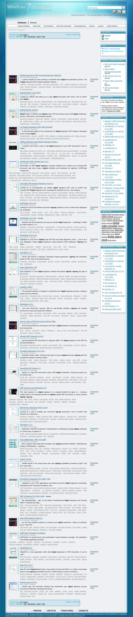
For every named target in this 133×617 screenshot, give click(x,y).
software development (63, 579)
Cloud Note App (66, 296)
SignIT (84, 473)
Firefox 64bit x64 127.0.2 (114, 137)
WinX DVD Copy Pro (113, 76)
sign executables (80, 576)
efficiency (71, 542)
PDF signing (45, 173)
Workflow (23, 507)
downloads (32, 36)
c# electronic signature (51, 490)
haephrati (37, 574)
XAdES (83, 453)
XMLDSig (36, 453)
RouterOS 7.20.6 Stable (114, 193)
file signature (46, 542)
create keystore (52, 544)
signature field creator (66, 419)
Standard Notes (35, 296)
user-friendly (62, 119)
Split (75, 505)
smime (64, 591)
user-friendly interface (70, 104)
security (34, 136)
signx (84, 382)
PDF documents (80, 557)
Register (108, 36)
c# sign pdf (64, 153)
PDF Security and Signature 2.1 (33, 388)
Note (41, 301)
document (31, 284)
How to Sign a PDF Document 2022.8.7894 (38, 321)
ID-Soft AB (24, 276)
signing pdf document (115, 220)
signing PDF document (30, 173)
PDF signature (33, 104)
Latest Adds (36, 26)
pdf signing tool (34, 200)
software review (26, 360)
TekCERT (50, 436)
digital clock (106, 214)
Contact (112, 4)
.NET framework (26, 488)
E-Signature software (27, 279)
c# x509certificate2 (79, 153)
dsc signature (32, 106)
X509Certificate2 (39, 153)
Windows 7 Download (17, 30)
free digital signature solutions (31, 281)
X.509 (76, 313)
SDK (21, 505)
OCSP (41, 591)
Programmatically (26, 89)
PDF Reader (76, 507)
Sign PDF (64, 215)
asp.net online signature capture (45, 488)
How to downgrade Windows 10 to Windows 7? (113, 51)
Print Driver (67, 505)
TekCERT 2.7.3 (26, 425)
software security (45, 471)
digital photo (114, 232)
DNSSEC (45, 453)
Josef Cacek (75, 559)
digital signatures (27, 247)
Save (92, 81)
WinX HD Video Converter (115, 64)
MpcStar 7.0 (109, 151)
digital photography (107, 218)
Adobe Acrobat (64, 382)
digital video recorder (110, 224)
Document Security (34, 84)
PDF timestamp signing (43, 178)
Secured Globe (41, 579)
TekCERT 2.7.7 (26, 253)
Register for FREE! (114, 111)
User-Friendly (81, 212)
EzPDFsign (26, 180)
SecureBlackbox (80, 451)
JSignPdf (66, 559)
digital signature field (44, 416)
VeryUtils (27, 192)
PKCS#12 (23, 436)
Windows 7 (24, 200)
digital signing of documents (76, 279)
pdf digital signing (118, 215)
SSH (30, 456)
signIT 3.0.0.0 (25, 459)
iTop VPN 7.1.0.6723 (113, 185)
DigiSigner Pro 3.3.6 (28, 235)
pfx (85, 101)
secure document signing (29, 229)
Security (54, 192)
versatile (66, 377)
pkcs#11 (20, 402)
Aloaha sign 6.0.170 (28, 582)
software (34, 158)
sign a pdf (82, 380)
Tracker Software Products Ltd (36, 515)
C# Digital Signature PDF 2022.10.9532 (36, 127)
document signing (56, 281)
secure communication (56, 594)
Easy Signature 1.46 (28, 267)
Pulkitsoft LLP (45, 104)
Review (49, 402)
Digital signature (40, 156)
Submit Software (112, 26)
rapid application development (31, 475)
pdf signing (52, 195)
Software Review (45, 87)
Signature (12, 399)
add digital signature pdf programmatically (63, 151)
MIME (63, 453)
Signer (57, 215)
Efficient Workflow (68, 212)
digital (67, 276)
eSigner (40, 106)
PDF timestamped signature (61, 175)
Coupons (101, 26)
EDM (22, 512)
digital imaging (118, 217)
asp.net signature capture (72, 490)
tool (16, 178)
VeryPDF (42, 402)
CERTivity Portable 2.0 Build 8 (32, 533)
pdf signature (63, 192)
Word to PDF (57, 512)
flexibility (36, 544)
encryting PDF (16, 180)
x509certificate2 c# (57, 158)
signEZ (27, 298)
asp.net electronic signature (38, 493)
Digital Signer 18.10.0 (29, 110)
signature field (44, 419)
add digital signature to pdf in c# (32, 151)
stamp (66, 229)
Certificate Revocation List (68, 434)
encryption (32, 261)
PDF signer (13, 247)
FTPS (33, 451)
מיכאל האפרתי (61, 576)
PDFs (55, 313)
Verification (45, 200)
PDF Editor (82, 510)
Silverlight (82, 448)
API (65, 512)
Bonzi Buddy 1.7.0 (112, 306)
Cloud (46, 301)
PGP (29, 453)
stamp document (80, 227)
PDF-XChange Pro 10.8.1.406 (32, 496)
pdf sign (71, 192)
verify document (34, 232)
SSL (21, 264)
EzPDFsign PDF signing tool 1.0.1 (34, 162)
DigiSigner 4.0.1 (26, 304)
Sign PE (70, 576)
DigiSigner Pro (52, 249)
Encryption (68, 298)
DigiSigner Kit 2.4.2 (28, 203)
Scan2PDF (33, 512)
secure (53, 173)
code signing (57, 471)
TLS (70, 448)
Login (107, 38)
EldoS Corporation (26, 448)
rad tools (45, 468)
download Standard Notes (29, 301)
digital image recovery (108, 230)
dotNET (75, 448)
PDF (61, 84)
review (62, 279)
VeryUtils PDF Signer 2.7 (30, 368)
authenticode (31, 576)
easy (46, 281)
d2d (21, 591)
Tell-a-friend (103, 4)
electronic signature (62, 106)
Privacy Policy (67, 610)
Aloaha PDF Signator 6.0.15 (31, 336)
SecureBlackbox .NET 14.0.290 (33, 440)
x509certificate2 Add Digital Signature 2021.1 (39, 142)
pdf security (29, 402)
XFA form (53, 510)
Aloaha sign (42, 594)
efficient (47, 119)
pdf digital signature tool (77, 195)
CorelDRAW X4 (111, 148)
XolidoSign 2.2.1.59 (28, 218)
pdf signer (28, 197)
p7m (33, 596)
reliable (36, 121)
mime (51, 591)
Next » (26, 35)
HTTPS (55, 451)
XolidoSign (49, 229)
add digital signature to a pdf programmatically (52, 138)
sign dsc (37, 101)
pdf (36, 402)
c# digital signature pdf (65, 136)
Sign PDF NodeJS (55, 530)
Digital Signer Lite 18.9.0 (30, 93)
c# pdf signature (44, 158)
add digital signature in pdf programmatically (69, 87)
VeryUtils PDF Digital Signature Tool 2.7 (36, 184)
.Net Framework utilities (71, 473)
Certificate (82, 434)
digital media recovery (108, 234)
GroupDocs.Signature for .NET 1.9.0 (35, 479)
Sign (46, 212)
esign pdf (23, 377)
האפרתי (51, 579)
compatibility (27, 544)
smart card (57, 104)
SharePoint (82, 416)
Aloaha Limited (25, 596)
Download (94, 79)
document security (26, 101)
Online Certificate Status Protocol (37, 434)
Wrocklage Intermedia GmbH (30, 345)
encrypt (57, 261)
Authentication (62, 195)
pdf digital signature (41, 197)
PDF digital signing (24, 175)
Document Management (53, 505)
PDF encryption (15, 173)
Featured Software (24, 26)
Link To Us (121, 4)
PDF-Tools (71, 512)
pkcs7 (71, 591)
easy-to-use (47, 247)
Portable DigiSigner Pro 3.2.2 (32, 351)
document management (67, 510)
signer (66, 249)
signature (23, 227)
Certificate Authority (35, 436)
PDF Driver (82, 505)
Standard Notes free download (44, 298)
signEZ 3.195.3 (26, 287)
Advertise (37, 610)
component (24, 456)
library (71, 451)
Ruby (30, 399)
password (43, 557)
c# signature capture (56, 493)
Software (22, 22)
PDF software (50, 136)
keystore (29, 542)
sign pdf (23, 104)
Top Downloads (48, 26)
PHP (56, 399)
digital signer (49, 106)
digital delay (119, 230)
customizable (24, 249)
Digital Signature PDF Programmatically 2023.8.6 (40, 75)
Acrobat (29, 510)
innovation (12, 542)
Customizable (25, 215)
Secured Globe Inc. (79, 579)
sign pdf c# (52, 153)
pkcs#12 (20, 399)
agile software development (59, 468)
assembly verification (78, 468)
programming (55, 453)
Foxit (26, 512)
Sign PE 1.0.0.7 (26, 565)
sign (42, 229)
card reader (43, 399)
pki (21, 313)
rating (39, 36)
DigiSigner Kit (49, 215)
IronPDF (23, 84)
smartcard (82, 313)
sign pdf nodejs (51, 527)
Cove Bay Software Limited (30, 468)
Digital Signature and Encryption (47, 279)
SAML (49, 451)
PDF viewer (42, 249)
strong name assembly (53, 473)
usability (43, 544)
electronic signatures (36, 276)
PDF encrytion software (40, 175)
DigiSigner (65, 316)
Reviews (92, 26)
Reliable (41, 215)
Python (51, 399)
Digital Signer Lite (64, 101)
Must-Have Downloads (64, 26)
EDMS (30, 507)
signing (30, 333)
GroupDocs (36, 490)
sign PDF (57, 247)
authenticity (31, 579)
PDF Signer (54, 212)
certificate (23, 261)
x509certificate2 (64, 156)
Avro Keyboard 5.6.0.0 (113, 293)
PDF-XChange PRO (41, 510)
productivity (24, 296)
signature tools (29, 195)
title (25, 36)
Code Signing (50, 576)
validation (44, 574)
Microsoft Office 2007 (113, 160)
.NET (27, 451)
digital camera (112, 240)
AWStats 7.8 (109, 145)
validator (58, 591)
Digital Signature (31, 87)
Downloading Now (80, 26)
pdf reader (62, 313)
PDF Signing (25, 212)
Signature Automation (51, 84)
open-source (52, 557)
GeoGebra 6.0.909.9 (113, 171)
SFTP (22, 451)
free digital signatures (78, 276)
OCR (84, 512)
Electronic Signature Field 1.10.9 (33, 408)
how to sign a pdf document (68, 330)
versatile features (45, 512)
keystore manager (15, 544)
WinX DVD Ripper (112, 88)
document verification (36, 227)
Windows (25, 404)
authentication (25, 136)
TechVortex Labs (26, 527)
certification (28, 264)
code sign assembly (36, 473)
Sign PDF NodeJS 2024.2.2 (31, 518)
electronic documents (27, 138)
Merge (22, 515)
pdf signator (24, 348)
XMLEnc (23, 453)
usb (55, 101)
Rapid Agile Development (29, 471)
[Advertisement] (28, 56)
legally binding (63, 488)
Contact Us (83, 610)
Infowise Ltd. (72, 416)
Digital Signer (28, 121)
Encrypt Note (47, 296)
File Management (51, 507)
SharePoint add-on (40, 421)
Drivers (33, 22)
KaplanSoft (54, 434)
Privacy (60, 298)
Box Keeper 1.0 (111, 283)
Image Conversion (31, 505)
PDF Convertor (64, 507)
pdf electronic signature (77, 197)
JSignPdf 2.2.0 (26, 548)
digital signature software (58, 197)
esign (22, 197)
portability (56, 542)
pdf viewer (38, 313)
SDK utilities (67, 471)
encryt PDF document (60, 178)
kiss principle (77, 471)
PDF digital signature (26, 178)
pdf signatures (58, 348)
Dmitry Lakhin (65, 360)
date (43, 36)
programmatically (26, 156)
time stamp (59, 229)
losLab (33, 180)
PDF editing (38, 507)
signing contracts (41, 380)
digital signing (56, 448)
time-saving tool (77, 101)
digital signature (47, 101)
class (36, 448)
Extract (78, 512)
